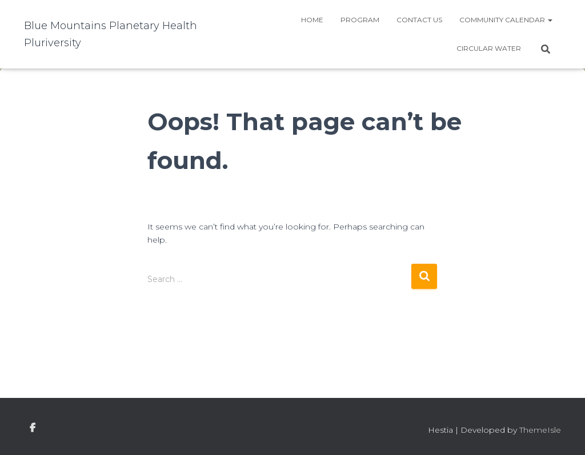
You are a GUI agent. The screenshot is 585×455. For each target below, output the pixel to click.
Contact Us (419, 19)
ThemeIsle (540, 430)
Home (312, 19)
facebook (32, 428)
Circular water (488, 48)
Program (359, 19)
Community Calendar (505, 19)
